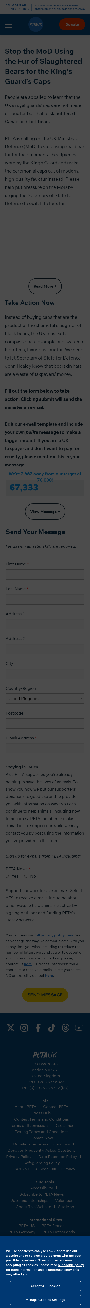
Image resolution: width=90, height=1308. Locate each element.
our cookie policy (71, 1265)
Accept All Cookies (45, 1286)
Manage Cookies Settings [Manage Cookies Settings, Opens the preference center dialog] (45, 1300)
